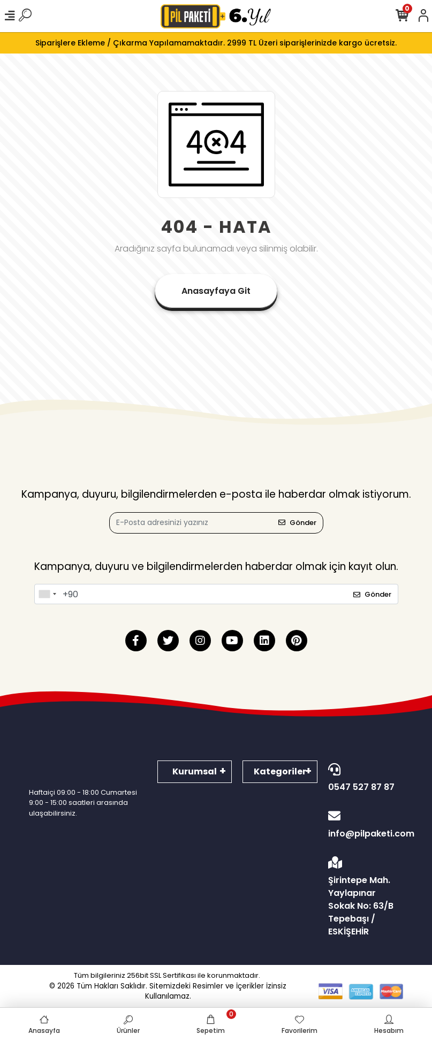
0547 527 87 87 (363, 778)
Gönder (297, 523)
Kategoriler (280, 771)
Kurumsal (194, 771)
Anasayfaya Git (216, 291)
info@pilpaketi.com (365, 825)
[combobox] (47, 594)
